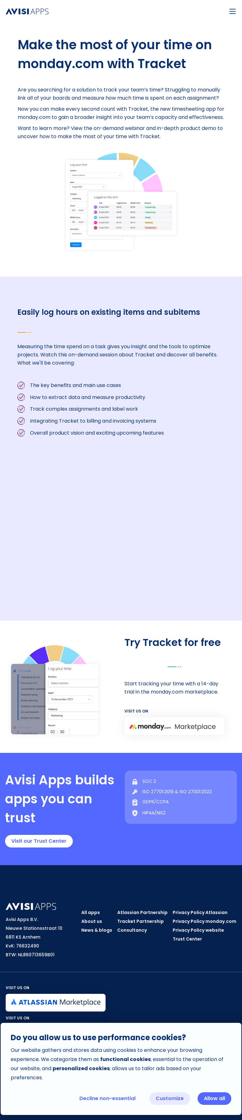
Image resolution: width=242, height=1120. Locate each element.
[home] (111, 12)
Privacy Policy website (198, 930)
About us (91, 921)
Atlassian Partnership (142, 912)
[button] (232, 11)
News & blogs (96, 930)
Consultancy (132, 930)
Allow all (214, 1098)
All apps (90, 912)
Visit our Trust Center (38, 841)
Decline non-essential (107, 1098)
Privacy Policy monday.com (204, 921)
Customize (170, 1098)
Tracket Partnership (140, 921)
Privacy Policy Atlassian (200, 912)
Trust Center (187, 939)
